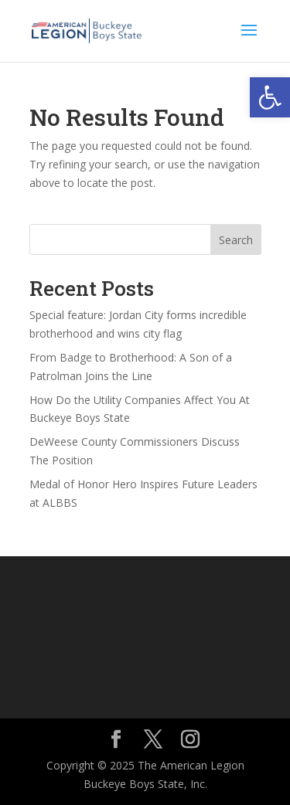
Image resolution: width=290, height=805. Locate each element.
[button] (270, 97)
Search (236, 240)
